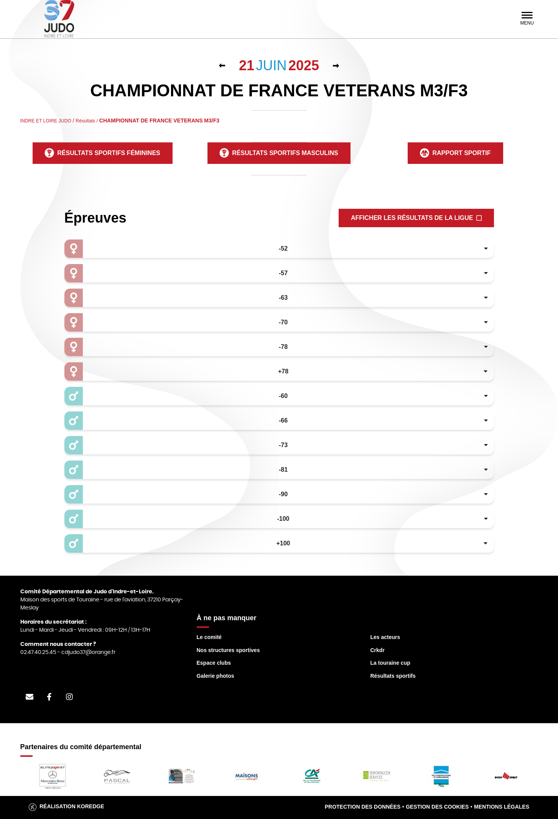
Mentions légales (501, 807)
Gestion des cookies (437, 807)
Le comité (209, 637)
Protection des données (363, 807)
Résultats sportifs (393, 676)
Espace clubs (214, 663)
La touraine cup (390, 663)
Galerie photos (215, 676)
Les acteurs (385, 637)
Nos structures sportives (228, 650)
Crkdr (377, 650)
